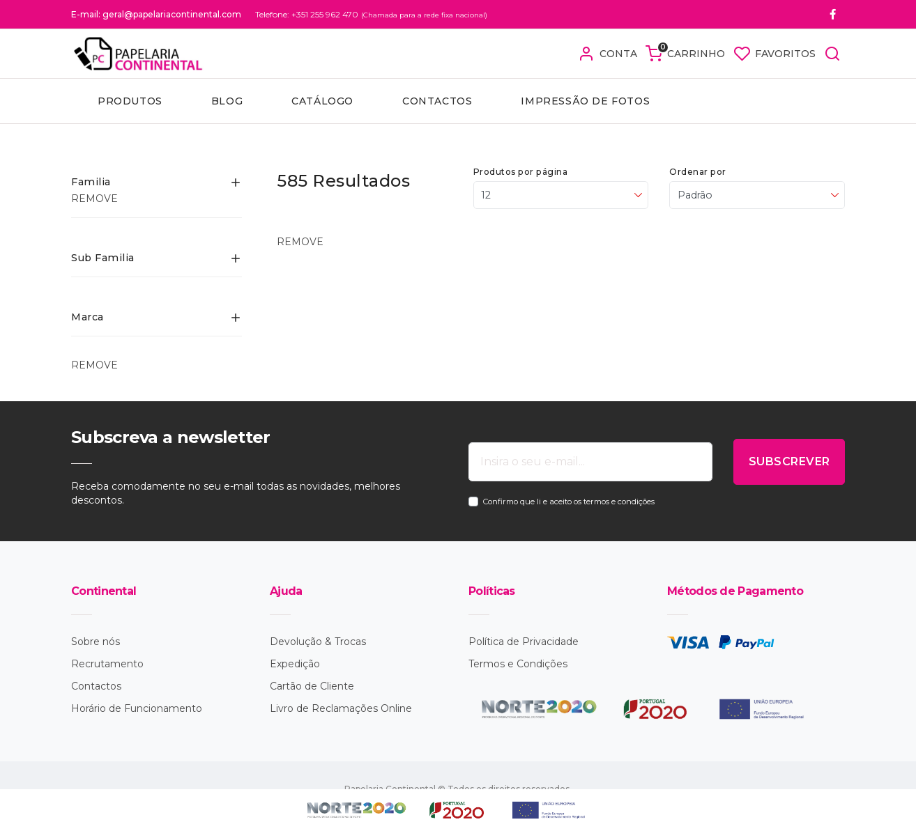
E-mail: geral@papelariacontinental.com (156, 14)
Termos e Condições (517, 664)
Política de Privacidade (523, 641)
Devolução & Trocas (318, 641)
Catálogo (322, 101)
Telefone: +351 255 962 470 (306, 14)
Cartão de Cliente (312, 686)
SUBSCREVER (789, 461)
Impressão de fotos (585, 101)
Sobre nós (95, 641)
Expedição (295, 664)
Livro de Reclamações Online (341, 708)
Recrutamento (107, 664)
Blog (227, 101)
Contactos (437, 101)
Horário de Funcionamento (136, 708)
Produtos (130, 101)
